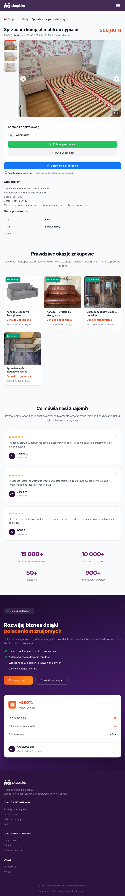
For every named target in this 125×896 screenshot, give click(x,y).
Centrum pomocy (13, 850)
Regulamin (44, 891)
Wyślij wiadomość (62, 152)
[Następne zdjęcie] (116, 79)
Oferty (24, 19)
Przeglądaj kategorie (15, 809)
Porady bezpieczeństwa (20, 173)
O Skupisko (10, 866)
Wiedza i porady (12, 819)
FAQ (6, 824)
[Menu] (118, 5)
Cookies (79, 891)
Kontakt (8, 871)
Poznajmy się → (18, 680)
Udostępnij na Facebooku (62, 165)
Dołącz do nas (11, 840)
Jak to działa (10, 814)
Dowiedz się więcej (52, 680)
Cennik (7, 845)
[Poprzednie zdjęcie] (23, 79)
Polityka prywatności (62, 891)
